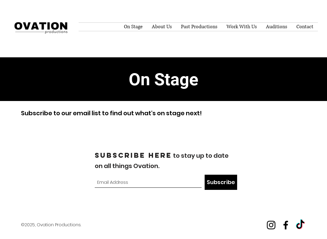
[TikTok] (300, 225)
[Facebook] (285, 225)
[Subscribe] (221, 182)
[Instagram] (271, 225)
